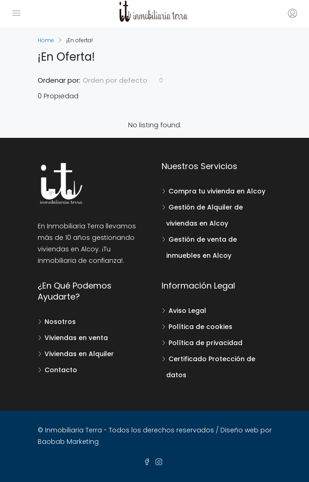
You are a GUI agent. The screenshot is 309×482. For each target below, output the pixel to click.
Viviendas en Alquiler (79, 353)
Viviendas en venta (76, 337)
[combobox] (123, 80)
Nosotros (60, 321)
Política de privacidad (205, 342)
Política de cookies (200, 326)
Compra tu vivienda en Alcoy (217, 191)
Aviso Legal (187, 310)
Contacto (61, 369)
